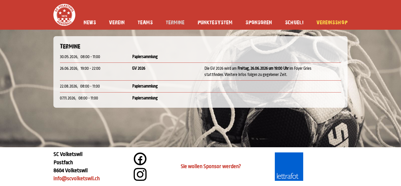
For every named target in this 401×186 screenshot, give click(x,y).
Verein (117, 22)
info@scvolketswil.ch (76, 178)
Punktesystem (214, 22)
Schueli (294, 22)
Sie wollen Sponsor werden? (211, 166)
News (90, 22)
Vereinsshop (332, 22)
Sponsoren (258, 22)
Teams (145, 22)
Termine (175, 22)
